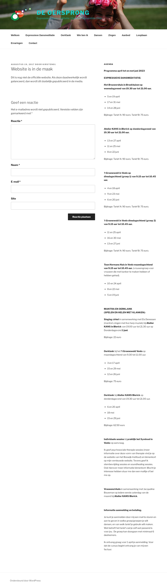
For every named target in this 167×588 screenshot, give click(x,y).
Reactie (16, 121)
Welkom (15, 35)
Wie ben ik (82, 35)
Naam (15, 165)
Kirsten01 (49, 64)
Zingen (112, 35)
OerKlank (66, 35)
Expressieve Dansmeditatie (40, 35)
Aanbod (126, 35)
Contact (33, 43)
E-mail (16, 181)
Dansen (98, 35)
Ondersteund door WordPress (25, 580)
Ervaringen (17, 43)
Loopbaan (141, 35)
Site (13, 198)
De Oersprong (63, 12)
